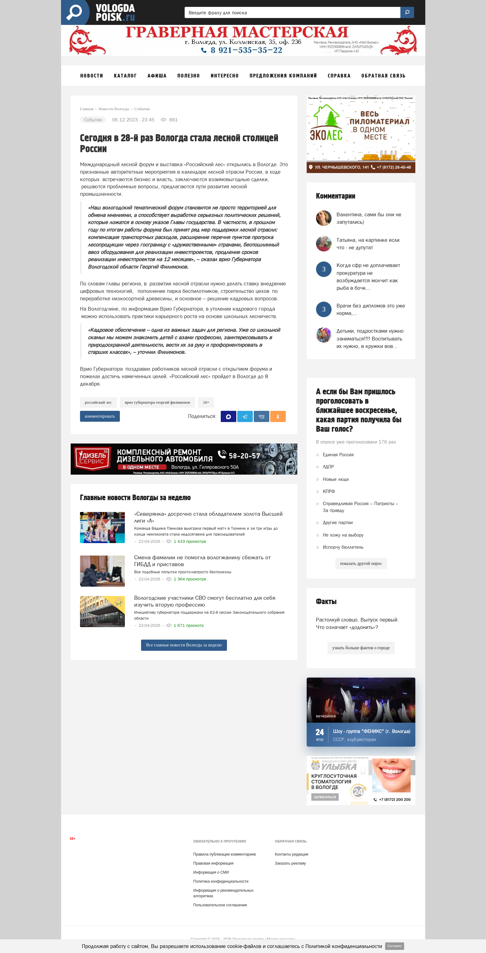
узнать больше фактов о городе (361, 648)
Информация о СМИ (211, 872)
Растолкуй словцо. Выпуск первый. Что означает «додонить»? (357, 623)
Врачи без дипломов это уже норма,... (371, 309)
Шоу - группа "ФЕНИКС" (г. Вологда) (371, 731)
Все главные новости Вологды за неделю (184, 645)
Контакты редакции (291, 854)
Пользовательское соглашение (220, 905)
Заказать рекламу (290, 863)
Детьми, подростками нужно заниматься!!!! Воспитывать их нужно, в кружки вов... (370, 338)
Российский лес (98, 402)
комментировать (100, 416)
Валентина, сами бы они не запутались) (369, 218)
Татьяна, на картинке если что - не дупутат (368, 244)
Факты (326, 601)
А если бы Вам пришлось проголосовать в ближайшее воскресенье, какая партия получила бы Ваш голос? (359, 410)
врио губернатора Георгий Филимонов (157, 402)
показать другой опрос (361, 563)
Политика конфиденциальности (220, 881)
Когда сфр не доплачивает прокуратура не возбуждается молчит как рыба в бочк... (368, 276)
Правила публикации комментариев (224, 854)
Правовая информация (213, 863)
